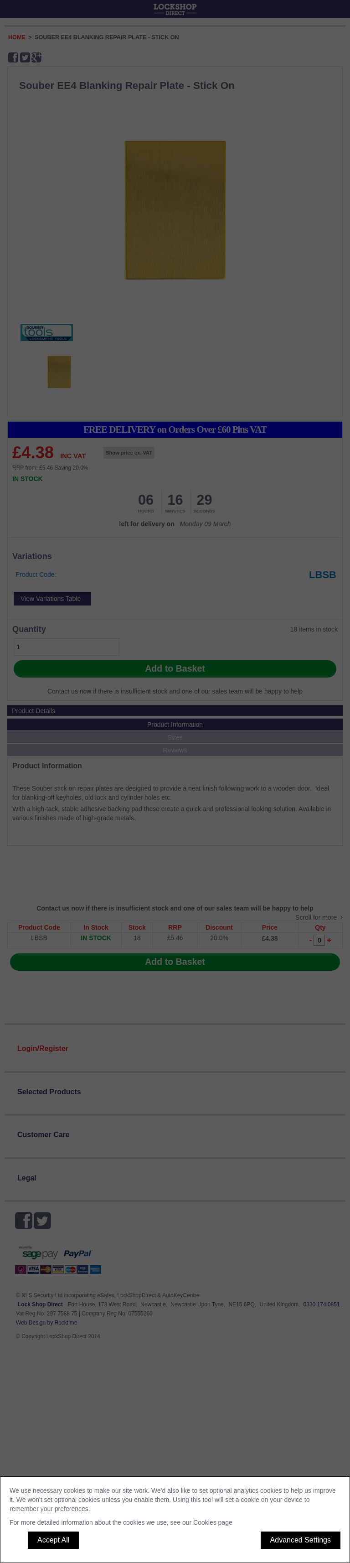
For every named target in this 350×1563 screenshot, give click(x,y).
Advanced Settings (300, 1540)
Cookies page (212, 1522)
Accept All (53, 1540)
